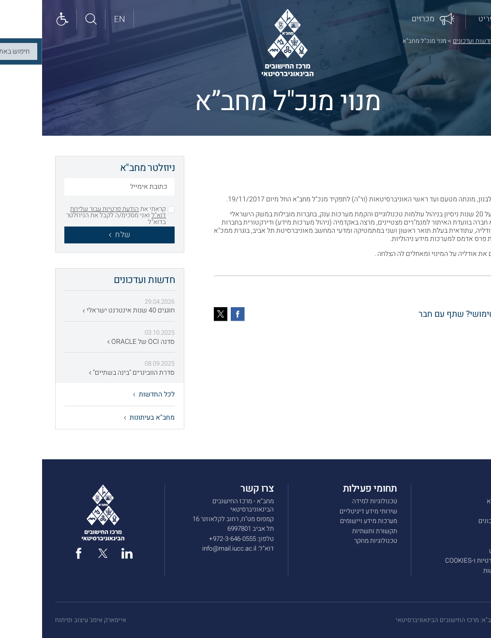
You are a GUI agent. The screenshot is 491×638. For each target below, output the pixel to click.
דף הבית (467, 40)
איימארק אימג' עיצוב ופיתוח (48, 620)
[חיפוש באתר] (49, 19)
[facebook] (36, 553)
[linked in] (84, 553)
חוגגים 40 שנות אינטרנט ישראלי (87, 310)
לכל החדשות (112, 394)
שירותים (467, 511)
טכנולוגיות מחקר (333, 541)
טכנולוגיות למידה (332, 501)
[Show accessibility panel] (20, 19)
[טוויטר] (179, 314)
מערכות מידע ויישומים (326, 521)
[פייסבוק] (196, 314)
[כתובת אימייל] (77, 188)
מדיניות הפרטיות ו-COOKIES (440, 561)
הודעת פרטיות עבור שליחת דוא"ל (76, 212)
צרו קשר (467, 541)
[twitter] (60, 553)
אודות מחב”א (461, 501)
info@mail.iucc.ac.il (187, 548)
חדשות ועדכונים (431, 40)
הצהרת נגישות (459, 571)
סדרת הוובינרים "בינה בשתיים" (90, 373)
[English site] (77, 19)
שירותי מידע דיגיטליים (326, 511)
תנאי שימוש (462, 551)
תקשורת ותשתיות (332, 531)
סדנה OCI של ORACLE (99, 342)
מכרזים (469, 531)
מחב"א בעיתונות (107, 417)
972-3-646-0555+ (190, 539)
